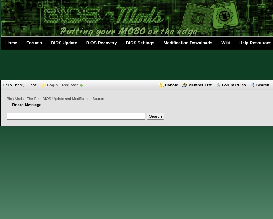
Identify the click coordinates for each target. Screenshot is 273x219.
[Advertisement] (136, 64)
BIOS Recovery (101, 42)
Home (11, 42)
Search (262, 85)
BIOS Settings (140, 42)
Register (70, 85)
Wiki (225, 42)
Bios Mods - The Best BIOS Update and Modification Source (55, 99)
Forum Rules (234, 85)
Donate (171, 85)
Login (52, 85)
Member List (200, 85)
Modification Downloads (187, 42)
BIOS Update (64, 42)
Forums (34, 42)
